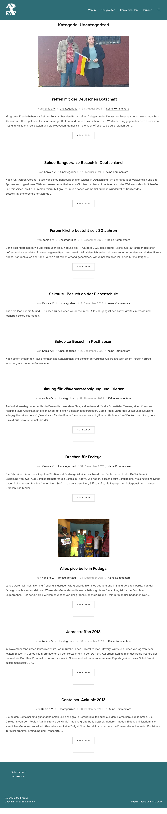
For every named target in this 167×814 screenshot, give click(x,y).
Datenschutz (18, 778)
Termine (147, 10)
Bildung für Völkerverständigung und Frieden (83, 394)
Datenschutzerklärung (16, 804)
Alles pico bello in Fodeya (83, 573)
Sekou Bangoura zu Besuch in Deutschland (83, 168)
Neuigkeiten (108, 10)
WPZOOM (156, 807)
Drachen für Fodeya (83, 462)
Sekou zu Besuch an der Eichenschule (83, 299)
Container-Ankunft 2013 (83, 705)
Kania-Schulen (129, 10)
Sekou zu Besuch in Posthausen (83, 346)
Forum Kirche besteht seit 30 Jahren (83, 236)
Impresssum (18, 782)
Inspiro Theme (138, 807)
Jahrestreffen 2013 (83, 637)
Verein (92, 10)
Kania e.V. (49, 114)
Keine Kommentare (117, 114)
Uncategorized (68, 114)
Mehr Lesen (86, 141)
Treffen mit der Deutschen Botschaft (83, 104)
